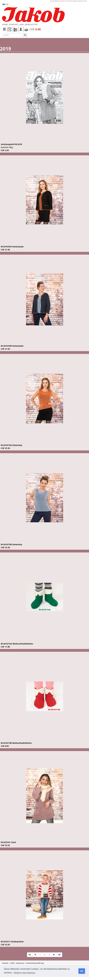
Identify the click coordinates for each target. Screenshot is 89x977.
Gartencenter (82, 1)
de (3, 4)
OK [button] (81, 971)
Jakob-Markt (54, 1)
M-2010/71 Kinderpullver (12, 941)
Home (5, 24)
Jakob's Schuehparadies (68, 1)
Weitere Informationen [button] (24, 972)
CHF (32, 29)
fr (7, 4)
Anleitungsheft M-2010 (11, 144)
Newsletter (31, 24)
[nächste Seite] (54, 954)
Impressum (20, 963)
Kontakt (13, 24)
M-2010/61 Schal (8, 842)
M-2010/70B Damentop (11, 544)
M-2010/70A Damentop (11, 445)
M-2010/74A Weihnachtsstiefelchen (17, 644)
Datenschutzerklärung (35, 963)
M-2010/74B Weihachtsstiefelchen (16, 743)
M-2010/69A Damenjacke (12, 246)
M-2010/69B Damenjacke (12, 346)
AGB (22, 24)
